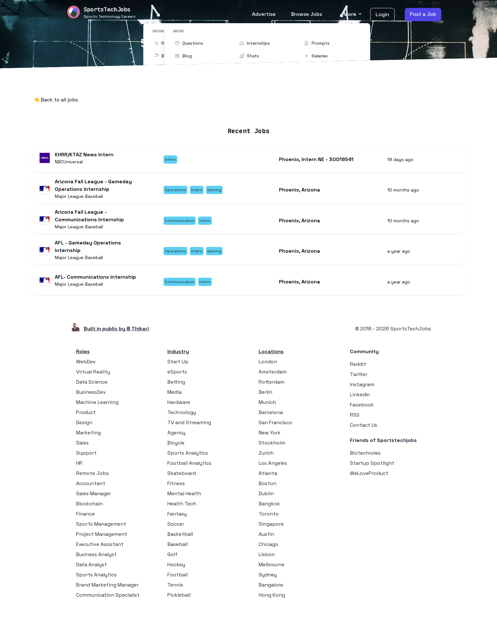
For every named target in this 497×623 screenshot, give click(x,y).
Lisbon (267, 558)
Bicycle (175, 447)
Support (86, 457)
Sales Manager (93, 498)
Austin (266, 538)
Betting (176, 386)
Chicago (268, 548)
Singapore (271, 528)
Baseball (177, 548)
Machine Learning (97, 406)
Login (382, 14)
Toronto (269, 518)
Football (177, 579)
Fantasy (177, 518)
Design (84, 427)
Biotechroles (365, 457)
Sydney (268, 579)
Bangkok (269, 508)
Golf (172, 558)
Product (86, 416)
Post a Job (423, 14)
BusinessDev (91, 396)
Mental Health (184, 498)
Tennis (175, 589)
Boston (267, 487)
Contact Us (363, 429)
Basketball (180, 538)
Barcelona (271, 416)
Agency (176, 437)
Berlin (265, 396)
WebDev (86, 366)
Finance (85, 518)
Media (174, 396)
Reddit (358, 368)
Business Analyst (96, 558)
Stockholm (272, 447)
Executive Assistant (100, 548)
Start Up (177, 366)
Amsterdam (273, 376)
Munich (267, 406)
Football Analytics (189, 467)
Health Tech (181, 508)
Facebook (362, 409)
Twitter (358, 378)
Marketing (88, 437)
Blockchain (89, 508)
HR (79, 467)
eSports (177, 376)
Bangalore (271, 589)
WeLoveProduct (369, 477)
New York (270, 437)
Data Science (91, 386)
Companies (257, 112)
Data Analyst (91, 569)
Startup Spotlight (372, 467)
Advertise (264, 14)
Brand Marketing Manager (107, 589)
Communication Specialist (107, 599)
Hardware (178, 406)
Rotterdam (271, 386)
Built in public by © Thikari (116, 333)
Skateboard (181, 477)
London (268, 366)
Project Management (101, 538)
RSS (354, 419)
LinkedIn (360, 399)
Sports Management (101, 528)
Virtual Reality (93, 376)
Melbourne (271, 569)
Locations (222, 112)
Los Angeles (273, 467)
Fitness (176, 487)
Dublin (266, 498)
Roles (83, 356)
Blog (322, 112)
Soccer (175, 528)
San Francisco (275, 427)
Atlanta (268, 477)
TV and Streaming (189, 427)
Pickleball (178, 599)
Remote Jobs (183, 112)
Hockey (176, 569)
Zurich (266, 457)
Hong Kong (272, 599)
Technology (181, 416)
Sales (82, 447)
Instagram (362, 389)
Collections (294, 112)
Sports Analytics (96, 579)
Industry (178, 356)
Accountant (90, 487)
